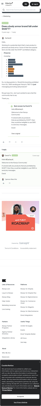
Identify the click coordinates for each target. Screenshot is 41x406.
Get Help (23, 342)
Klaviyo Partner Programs (7, 327)
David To (8, 155)
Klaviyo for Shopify (27, 289)
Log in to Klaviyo (7, 293)
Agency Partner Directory (7, 333)
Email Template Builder (28, 334)
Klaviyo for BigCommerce (29, 297)
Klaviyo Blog (6, 297)
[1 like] (11, 179)
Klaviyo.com (6, 289)
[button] (2, 4)
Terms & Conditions (11, 248)
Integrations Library (8, 338)
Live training (6, 309)
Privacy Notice (7, 390)
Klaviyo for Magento (27, 307)
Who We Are (6, 353)
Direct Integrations (27, 315)
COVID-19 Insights (26, 326)
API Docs (24, 338)
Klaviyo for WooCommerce (29, 311)
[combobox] (20, 10)
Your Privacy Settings (20, 402)
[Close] (39, 362)
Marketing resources (9, 305)
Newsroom (5, 357)
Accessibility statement (28, 248)
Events (23, 330)
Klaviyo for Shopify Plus (28, 293)
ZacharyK (8, 38)
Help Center (6, 301)
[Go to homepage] (9, 4)
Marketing (6, 16)
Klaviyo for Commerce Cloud (28, 302)
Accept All (20, 396)
